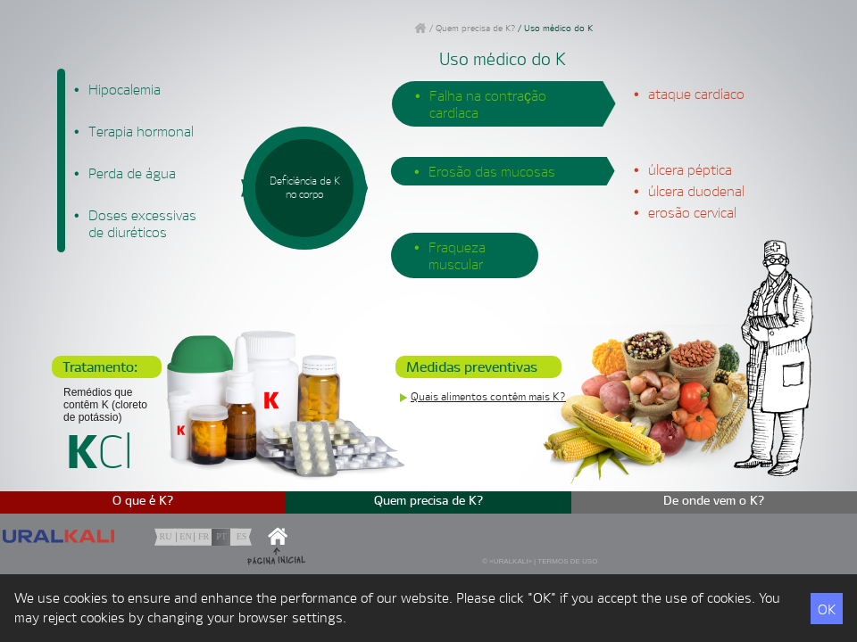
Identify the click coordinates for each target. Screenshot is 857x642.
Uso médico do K (558, 28)
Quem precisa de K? (475, 28)
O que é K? (143, 500)
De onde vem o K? (714, 500)
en (185, 536)
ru (166, 536)
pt (221, 536)
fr (203, 536)
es (242, 536)
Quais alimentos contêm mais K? (488, 397)
